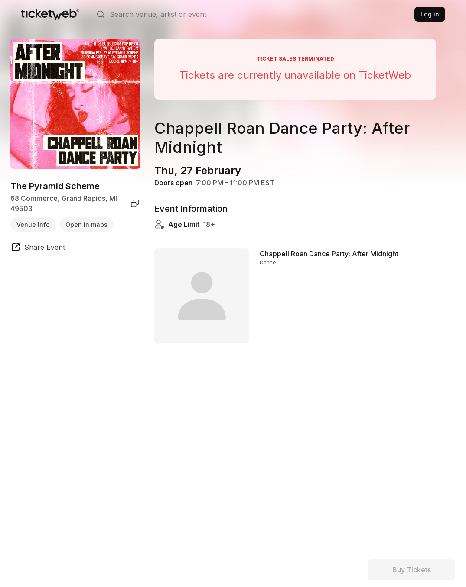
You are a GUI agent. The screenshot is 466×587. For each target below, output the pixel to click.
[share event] (37, 248)
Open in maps (86, 224)
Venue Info (33, 224)
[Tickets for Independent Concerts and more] (50, 14)
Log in (429, 14)
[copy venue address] (134, 203)
